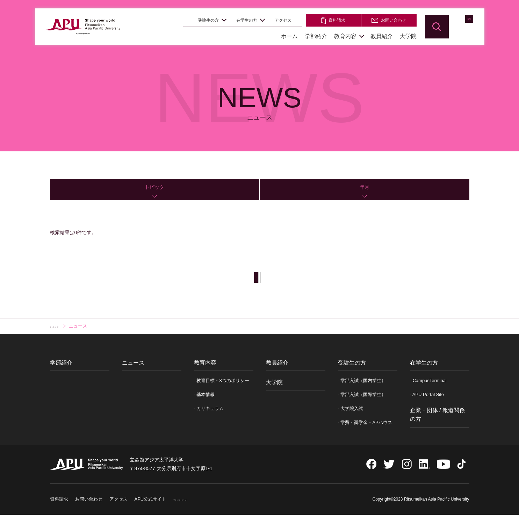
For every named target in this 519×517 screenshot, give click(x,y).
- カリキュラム (209, 412)
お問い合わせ (389, 20)
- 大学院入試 (350, 412)
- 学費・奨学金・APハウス (365, 426)
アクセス (283, 20)
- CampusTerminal (428, 383)
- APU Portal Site (427, 397)
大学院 (408, 36)
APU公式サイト (151, 502)
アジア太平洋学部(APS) (83, 35)
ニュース (133, 366)
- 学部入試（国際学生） (362, 397)
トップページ (63, 329)
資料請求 (333, 20)
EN (461, 26)
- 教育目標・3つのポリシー (221, 383)
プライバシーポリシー (196, 502)
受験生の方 (208, 20)
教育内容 (345, 36)
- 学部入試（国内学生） (362, 383)
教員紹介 (381, 36)
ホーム (289, 36)
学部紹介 (316, 36)
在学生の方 (246, 20)
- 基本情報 (204, 397)
